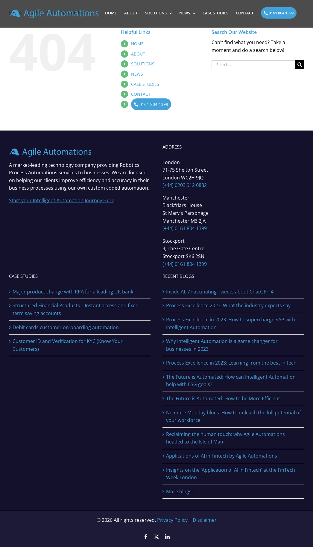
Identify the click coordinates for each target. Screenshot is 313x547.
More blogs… (180, 491)
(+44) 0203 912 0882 (184, 185)
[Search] (299, 64)
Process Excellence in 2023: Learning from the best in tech (231, 362)
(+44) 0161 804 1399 (184, 228)
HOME (137, 44)
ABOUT (138, 54)
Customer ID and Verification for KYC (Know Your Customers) (68, 345)
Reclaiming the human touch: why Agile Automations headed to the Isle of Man (225, 438)
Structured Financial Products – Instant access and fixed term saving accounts (76, 309)
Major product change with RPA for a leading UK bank (73, 291)
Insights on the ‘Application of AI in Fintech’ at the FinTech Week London (230, 474)
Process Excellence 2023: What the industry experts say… (230, 305)
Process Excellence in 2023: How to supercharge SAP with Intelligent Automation (230, 323)
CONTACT (141, 94)
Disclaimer (205, 520)
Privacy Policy (172, 520)
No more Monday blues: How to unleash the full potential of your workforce (233, 416)
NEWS (137, 74)
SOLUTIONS (142, 64)
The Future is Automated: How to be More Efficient (223, 398)
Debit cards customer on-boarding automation (66, 327)
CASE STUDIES (145, 84)
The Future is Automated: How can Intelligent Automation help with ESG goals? (231, 381)
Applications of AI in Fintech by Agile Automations (221, 455)
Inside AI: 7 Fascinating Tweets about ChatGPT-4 (220, 291)
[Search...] (253, 64)
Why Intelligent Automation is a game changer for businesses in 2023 (222, 345)
